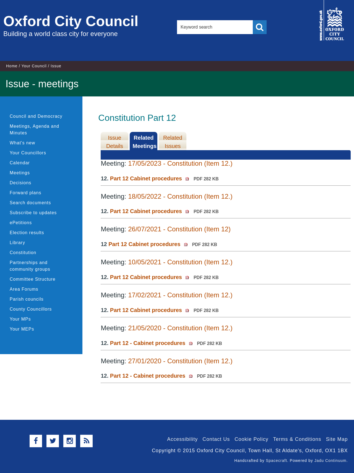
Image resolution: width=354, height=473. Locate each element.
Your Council (34, 66)
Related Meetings (144, 142)
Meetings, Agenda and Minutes (34, 129)
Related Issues (172, 142)
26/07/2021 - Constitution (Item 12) (179, 229)
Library (17, 242)
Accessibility (182, 439)
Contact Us (216, 439)
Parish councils (27, 299)
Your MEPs (22, 329)
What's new (22, 142)
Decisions (20, 182)
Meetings (20, 172)
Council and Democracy (36, 116)
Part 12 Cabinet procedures (164, 178)
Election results (27, 232)
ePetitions (21, 222)
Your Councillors (28, 152)
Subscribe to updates (33, 212)
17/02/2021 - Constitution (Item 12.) (180, 295)
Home (11, 66)
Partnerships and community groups (30, 266)
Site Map (337, 439)
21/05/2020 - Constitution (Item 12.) (180, 328)
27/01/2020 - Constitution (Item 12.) (180, 361)
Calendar (20, 162)
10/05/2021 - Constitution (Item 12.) (180, 262)
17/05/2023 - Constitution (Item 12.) (180, 163)
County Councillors (31, 309)
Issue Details (114, 142)
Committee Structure (33, 279)
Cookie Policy (251, 439)
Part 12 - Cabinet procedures (166, 343)
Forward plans (25, 192)
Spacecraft (276, 460)
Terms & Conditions (297, 439)
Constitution (23, 252)
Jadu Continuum (330, 460)
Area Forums (24, 289)
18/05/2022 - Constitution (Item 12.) (180, 196)
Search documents (30, 202)
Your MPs (20, 319)
